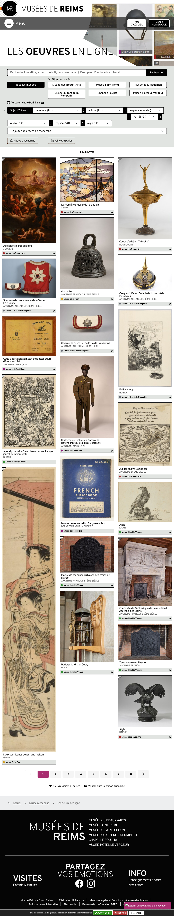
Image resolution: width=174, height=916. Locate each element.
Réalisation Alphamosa (71, 900)
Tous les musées (26, 85)
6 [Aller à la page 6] (106, 774)
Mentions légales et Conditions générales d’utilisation (119, 900)
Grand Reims (46, 900)
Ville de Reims (28, 900)
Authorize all (103, 912)
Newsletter (135, 885)
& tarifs (144, 880)
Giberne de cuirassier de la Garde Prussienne (85, 343)
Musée (159, 23)
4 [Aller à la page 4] (81, 774)
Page (136, 23)
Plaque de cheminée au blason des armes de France (85, 576)
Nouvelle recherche (22, 141)
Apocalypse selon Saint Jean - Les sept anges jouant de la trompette (28, 453)
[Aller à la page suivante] (143, 774)
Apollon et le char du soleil (17, 246)
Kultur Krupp (126, 389)
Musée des (66, 85)
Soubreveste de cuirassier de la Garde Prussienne (24, 302)
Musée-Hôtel (148, 93)
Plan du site (70, 904)
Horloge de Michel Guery (74, 664)
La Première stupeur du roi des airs (80, 205)
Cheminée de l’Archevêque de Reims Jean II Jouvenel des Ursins (143, 609)
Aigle (122, 525)
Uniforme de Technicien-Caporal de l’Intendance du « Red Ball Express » (81, 441)
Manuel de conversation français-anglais (83, 523)
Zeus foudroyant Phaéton (133, 662)
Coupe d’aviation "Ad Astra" (134, 241)
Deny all (121, 912)
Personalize (136, 913)
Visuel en (27, 102)
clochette (66, 291)
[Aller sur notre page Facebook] (79, 883)
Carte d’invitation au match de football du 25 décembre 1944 (27, 360)
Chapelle (107, 93)
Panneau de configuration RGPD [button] (99, 904)
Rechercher (157, 72)
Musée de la (148, 85)
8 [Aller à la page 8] (131, 774)
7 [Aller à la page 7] (118, 774)
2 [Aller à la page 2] (55, 774)
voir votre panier (61, 141)
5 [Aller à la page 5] (93, 774)
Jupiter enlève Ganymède (133, 469)
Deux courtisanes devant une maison (23, 754)
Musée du (67, 94)
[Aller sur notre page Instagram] (91, 883)
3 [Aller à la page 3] (68, 774)
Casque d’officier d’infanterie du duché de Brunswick (141, 295)
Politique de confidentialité (43, 904)
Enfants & (25, 885)
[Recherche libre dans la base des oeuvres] (77, 72)
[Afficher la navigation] (9, 23)
